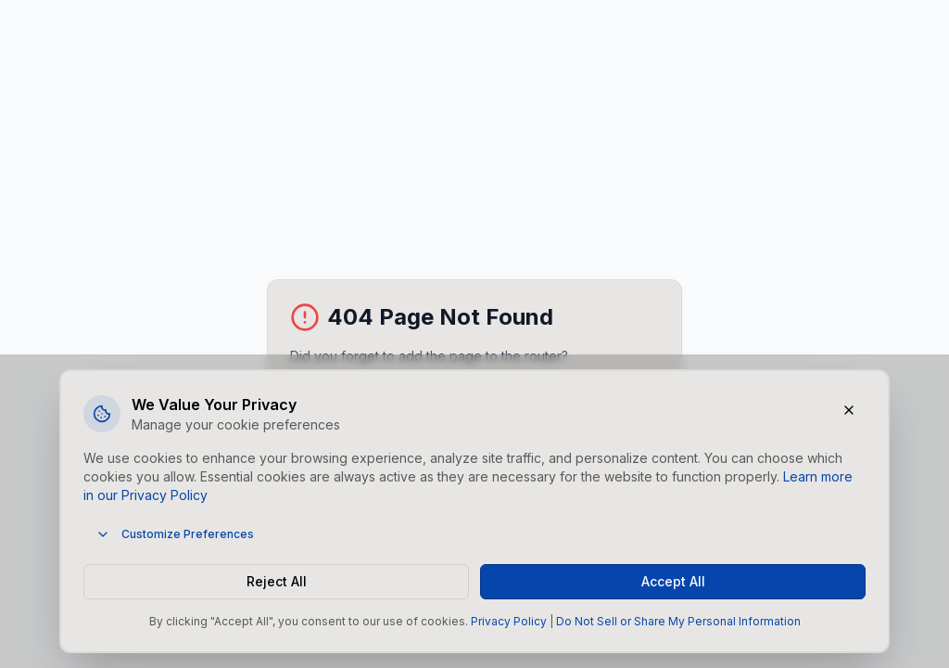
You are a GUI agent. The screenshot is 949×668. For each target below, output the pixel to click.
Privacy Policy (509, 621)
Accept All (673, 581)
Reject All (277, 581)
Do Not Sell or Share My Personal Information (678, 621)
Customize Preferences (174, 534)
